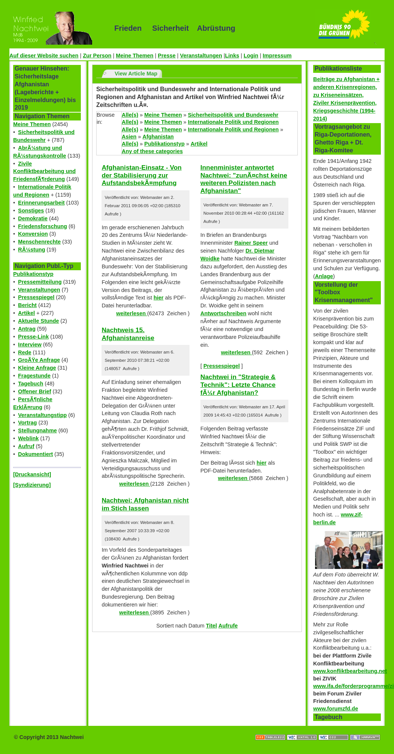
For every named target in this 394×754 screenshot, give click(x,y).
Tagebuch (30, 384)
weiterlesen (131, 313)
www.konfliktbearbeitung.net (350, 671)
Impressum (277, 56)
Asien (129, 137)
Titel (211, 626)
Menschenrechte (39, 242)
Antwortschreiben (223, 313)
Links (232, 56)
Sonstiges (31, 211)
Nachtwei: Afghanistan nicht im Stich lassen (145, 504)
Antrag (26, 329)
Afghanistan (158, 137)
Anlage (324, 276)
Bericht (27, 305)
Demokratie (32, 218)
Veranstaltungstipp (42, 415)
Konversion (33, 234)
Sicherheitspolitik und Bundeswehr (233, 115)
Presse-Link (33, 337)
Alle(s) (130, 115)
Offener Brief (34, 391)
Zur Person (97, 56)
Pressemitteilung (40, 282)
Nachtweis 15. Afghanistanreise (128, 334)
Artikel (26, 313)
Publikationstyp (33, 274)
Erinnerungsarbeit (41, 203)
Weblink (28, 438)
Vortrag (27, 423)
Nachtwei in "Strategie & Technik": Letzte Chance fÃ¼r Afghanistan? (238, 384)
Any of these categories (152, 151)
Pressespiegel (36, 297)
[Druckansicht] (32, 474)
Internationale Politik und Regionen (233, 122)
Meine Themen (134, 56)
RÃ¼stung (31, 250)
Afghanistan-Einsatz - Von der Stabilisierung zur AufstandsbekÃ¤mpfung (142, 175)
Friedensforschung (42, 226)
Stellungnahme (37, 430)
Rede (24, 352)
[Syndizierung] (32, 485)
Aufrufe (228, 626)
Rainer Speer (251, 243)
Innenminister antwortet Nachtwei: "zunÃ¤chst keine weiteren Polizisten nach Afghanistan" (243, 179)
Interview (29, 345)
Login (251, 56)
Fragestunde (34, 376)
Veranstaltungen (201, 56)
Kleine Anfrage (37, 368)
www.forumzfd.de (335, 709)
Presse (167, 56)
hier (159, 298)
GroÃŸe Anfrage (39, 360)
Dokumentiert (35, 454)
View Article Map (136, 74)
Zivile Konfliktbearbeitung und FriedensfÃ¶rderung (44, 171)
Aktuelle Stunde (38, 321)
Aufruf (26, 446)
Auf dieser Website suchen (44, 56)
